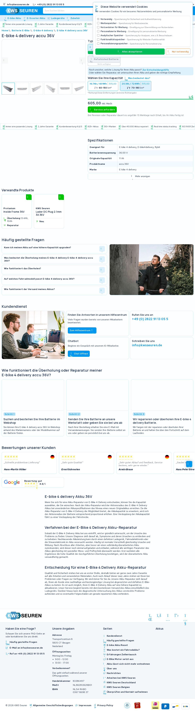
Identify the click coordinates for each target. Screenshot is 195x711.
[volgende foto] (82, 60)
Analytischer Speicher (136, 35)
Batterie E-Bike (21, 30)
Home (5, 30)
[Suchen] (89, 11)
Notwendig (131, 19)
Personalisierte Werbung (133, 31)
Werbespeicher (124, 23)
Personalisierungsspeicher (131, 43)
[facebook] (159, 615)
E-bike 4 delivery (43, 30)
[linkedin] (150, 616)
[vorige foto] (5, 60)
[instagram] (168, 616)
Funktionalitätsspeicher (133, 39)
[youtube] (185, 616)
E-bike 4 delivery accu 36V (72, 30)
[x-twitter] (176, 615)
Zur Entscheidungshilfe (155, 69)
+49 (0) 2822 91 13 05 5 (150, 319)
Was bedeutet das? (137, 78)
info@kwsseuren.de (147, 345)
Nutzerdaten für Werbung (137, 27)
